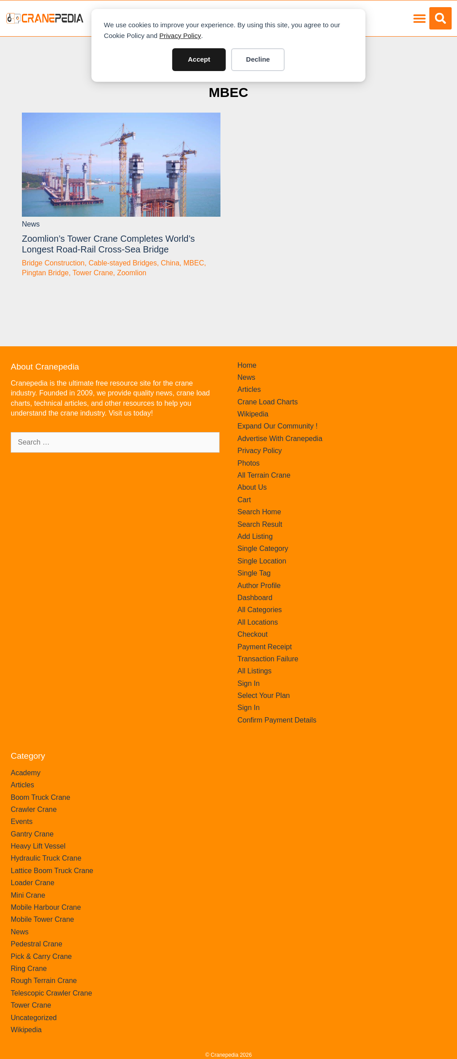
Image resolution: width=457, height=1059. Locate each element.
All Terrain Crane (264, 475)
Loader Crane (32, 883)
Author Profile (259, 585)
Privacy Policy (180, 35)
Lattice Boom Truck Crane (52, 870)
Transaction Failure (267, 659)
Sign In (248, 683)
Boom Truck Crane (40, 797)
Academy (26, 773)
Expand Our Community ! (277, 426)
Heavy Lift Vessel (38, 846)
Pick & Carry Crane (41, 956)
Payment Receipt (264, 647)
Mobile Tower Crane (42, 919)
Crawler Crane (34, 809)
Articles (249, 389)
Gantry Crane (32, 834)
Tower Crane (93, 273)
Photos (248, 463)
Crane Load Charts (267, 402)
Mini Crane (28, 895)
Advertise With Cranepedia (279, 438)
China (170, 263)
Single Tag (253, 573)
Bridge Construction (53, 263)
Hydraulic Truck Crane (46, 858)
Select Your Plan (263, 695)
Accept (199, 59)
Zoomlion (131, 273)
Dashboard (254, 597)
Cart (244, 500)
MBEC (228, 92)
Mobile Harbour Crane (46, 907)
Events (22, 821)
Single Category (262, 548)
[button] (419, 18)
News (31, 224)
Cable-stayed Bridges (122, 263)
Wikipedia (252, 414)
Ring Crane (29, 968)
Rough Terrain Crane (44, 980)
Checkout (252, 634)
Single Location (261, 561)
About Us (252, 487)
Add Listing (255, 536)
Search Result (260, 524)
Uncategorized (34, 1017)
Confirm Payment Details (276, 720)
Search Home (259, 512)
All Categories (259, 610)
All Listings (254, 671)
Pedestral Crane (36, 944)
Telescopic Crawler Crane (51, 993)
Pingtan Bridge (45, 273)
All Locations (257, 622)
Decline (258, 59)
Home (247, 365)
